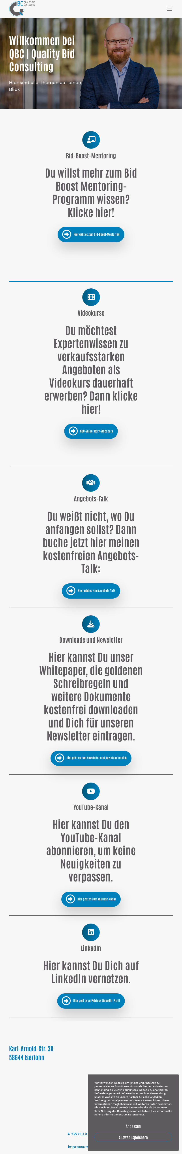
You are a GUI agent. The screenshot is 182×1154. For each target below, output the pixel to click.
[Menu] (168, 9)
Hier (153, 1111)
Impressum (78, 1146)
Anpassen (133, 1126)
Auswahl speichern (133, 1137)
